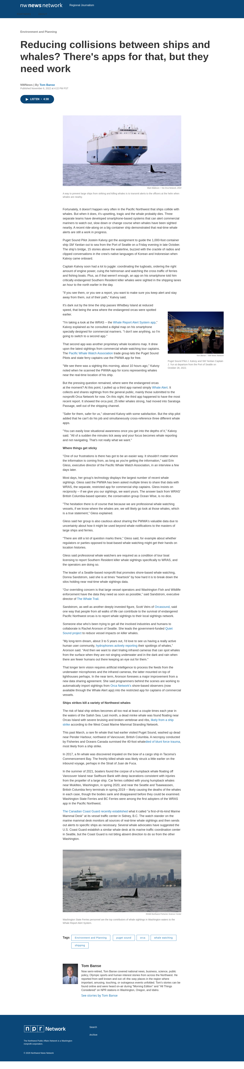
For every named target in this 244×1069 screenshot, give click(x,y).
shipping (80, 953)
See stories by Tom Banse (99, 1003)
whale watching (163, 945)
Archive (93, 1042)
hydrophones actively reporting (116, 653)
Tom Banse (47, 92)
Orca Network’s (120, 693)
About (42, 21)
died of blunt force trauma (162, 749)
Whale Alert (160, 395)
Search (93, 1035)
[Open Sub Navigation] (33, 21)
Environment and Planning (38, 39)
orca (142, 945)
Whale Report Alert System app (134, 330)
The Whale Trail (87, 606)
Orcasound (162, 614)
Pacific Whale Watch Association (91, 361)
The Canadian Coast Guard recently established (95, 819)
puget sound (123, 945)
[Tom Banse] (70, 981)
